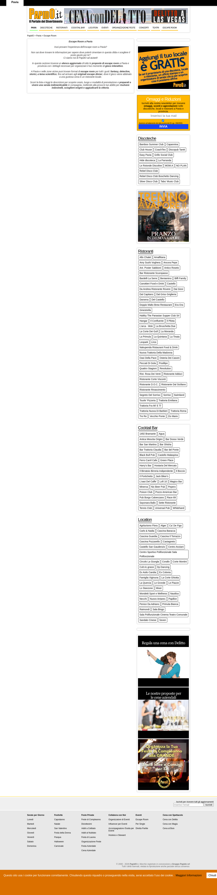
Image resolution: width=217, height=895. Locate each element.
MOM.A (169, 165)
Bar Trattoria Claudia (150, 449)
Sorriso (167, 395)
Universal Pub (162, 508)
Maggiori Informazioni (188, 875)
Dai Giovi (178, 289)
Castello (171, 283)
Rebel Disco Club (149, 171)
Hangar (143, 320)
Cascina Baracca (166, 530)
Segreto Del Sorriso (150, 395)
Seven (162, 620)
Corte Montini (180, 561)
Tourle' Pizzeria (148, 400)
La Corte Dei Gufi (149, 331)
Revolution (165, 368)
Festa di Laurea (88, 837)
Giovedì (30, 833)
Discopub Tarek (177, 149)
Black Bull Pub (147, 455)
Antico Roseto (171, 267)
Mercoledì (31, 828)
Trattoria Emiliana (168, 400)
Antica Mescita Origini (151, 439)
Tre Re (143, 416)
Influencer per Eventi (117, 824)
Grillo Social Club (163, 155)
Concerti (144, 28)
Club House (146, 149)
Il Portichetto (146, 476)
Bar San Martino (148, 444)
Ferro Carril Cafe (148, 460)
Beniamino (165, 278)
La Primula (145, 336)
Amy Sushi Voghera (150, 262)
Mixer (159, 588)
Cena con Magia (170, 824)
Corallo (166, 561)
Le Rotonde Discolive (151, 165)
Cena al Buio (168, 828)
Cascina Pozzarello (150, 541)
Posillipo (163, 363)
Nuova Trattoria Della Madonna (156, 352)
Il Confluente (157, 320)
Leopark (144, 342)
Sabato (30, 841)
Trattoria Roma (178, 411)
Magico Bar (176, 481)
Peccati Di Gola (148, 363)
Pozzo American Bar (166, 492)
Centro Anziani (176, 546)
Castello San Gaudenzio (152, 546)
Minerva (144, 486)
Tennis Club (146, 508)
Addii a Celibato (88, 828)
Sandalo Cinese (148, 620)
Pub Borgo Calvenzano (152, 497)
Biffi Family (180, 278)
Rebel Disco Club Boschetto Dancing (159, 176)
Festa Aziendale (88, 846)
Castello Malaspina (168, 455)
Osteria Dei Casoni (170, 358)
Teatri (155, 28)
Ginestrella (145, 310)
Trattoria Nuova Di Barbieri (153, 411)
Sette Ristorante (167, 502)
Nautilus (174, 593)
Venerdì (30, 837)
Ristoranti (61, 28)
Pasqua (57, 837)
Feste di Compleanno (91, 819)
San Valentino (60, 828)
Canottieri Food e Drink (152, 283)
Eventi (105, 28)
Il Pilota (171, 320)
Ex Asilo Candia (148, 572)
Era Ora (179, 304)
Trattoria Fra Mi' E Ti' (150, 405)
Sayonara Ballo (148, 502)
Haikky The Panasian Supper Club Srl (159, 315)
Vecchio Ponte (157, 416)
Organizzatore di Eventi (119, 819)
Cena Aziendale (88, 850)
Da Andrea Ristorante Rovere (155, 289)
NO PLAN (181, 165)
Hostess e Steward (117, 835)
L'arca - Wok (146, 326)
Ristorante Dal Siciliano (173, 384)
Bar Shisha (165, 444)
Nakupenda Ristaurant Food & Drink (159, 347)
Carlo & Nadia (147, 530)
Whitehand (178, 508)
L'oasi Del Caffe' (148, 481)
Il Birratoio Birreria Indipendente (156, 471)
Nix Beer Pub (158, 486)
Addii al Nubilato (88, 833)
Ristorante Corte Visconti (153, 379)
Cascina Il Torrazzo (170, 536)
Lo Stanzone (146, 588)
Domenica (31, 846)
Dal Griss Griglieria (166, 294)
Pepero (172, 486)
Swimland (179, 395)
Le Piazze (174, 582)
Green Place (166, 460)
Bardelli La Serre (148, 278)
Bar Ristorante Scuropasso (154, 273)
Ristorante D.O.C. (149, 384)
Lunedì (30, 819)
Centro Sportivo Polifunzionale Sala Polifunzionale (158, 554)
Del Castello (158, 299)
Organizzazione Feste (123, 28)
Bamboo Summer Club (152, 144)
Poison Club (146, 492)
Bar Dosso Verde (174, 439)
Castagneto (169, 541)
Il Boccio (180, 471)
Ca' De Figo (175, 525)
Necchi (143, 598)
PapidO (30, 36)
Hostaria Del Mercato (165, 465)
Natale (57, 824)
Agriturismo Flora (149, 525)
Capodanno (59, 819)
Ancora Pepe (170, 262)
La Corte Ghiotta (170, 577)
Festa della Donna (62, 833)
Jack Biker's (162, 476)
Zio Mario (173, 416)
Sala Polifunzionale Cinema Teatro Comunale (163, 614)
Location (93, 28)
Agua (161, 433)
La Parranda (164, 160)
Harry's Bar (145, 465)
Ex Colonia (165, 572)
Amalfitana (159, 257)
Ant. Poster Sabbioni (150, 267)
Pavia (33, 28)
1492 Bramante (148, 433)
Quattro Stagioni (148, 368)
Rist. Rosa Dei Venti (150, 374)
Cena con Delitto (170, 819)
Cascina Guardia (148, 536)
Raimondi (145, 609)
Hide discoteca (147, 160)
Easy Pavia (145, 155)
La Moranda (167, 331)
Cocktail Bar (78, 28)
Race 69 (171, 497)
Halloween (59, 841)
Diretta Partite (142, 828)
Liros (153, 342)
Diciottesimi (86, 824)
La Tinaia (175, 336)
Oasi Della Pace (148, 358)
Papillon (173, 598)
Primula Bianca (170, 604)
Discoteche (46, 28)
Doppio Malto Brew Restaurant (156, 304)
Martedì (30, 824)
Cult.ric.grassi (147, 567)
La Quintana (160, 336)
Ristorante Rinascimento (152, 389)
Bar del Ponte (171, 449)
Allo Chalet (145, 257)
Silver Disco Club (149, 181)
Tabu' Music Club (170, 181)
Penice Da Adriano (149, 604)
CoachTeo (160, 149)
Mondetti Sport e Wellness (153, 593)
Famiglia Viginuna (149, 577)
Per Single (140, 824)
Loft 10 (163, 481)
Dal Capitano (146, 294)
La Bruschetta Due (165, 326)
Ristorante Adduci (173, 374)
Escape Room (170, 28)
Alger (163, 525)
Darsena (144, 299)
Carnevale (59, 846)
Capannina (172, 144)
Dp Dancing (163, 567)
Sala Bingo (158, 609)
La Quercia (145, 582)
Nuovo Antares (157, 598)
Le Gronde (159, 582)
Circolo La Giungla (149, 561)
